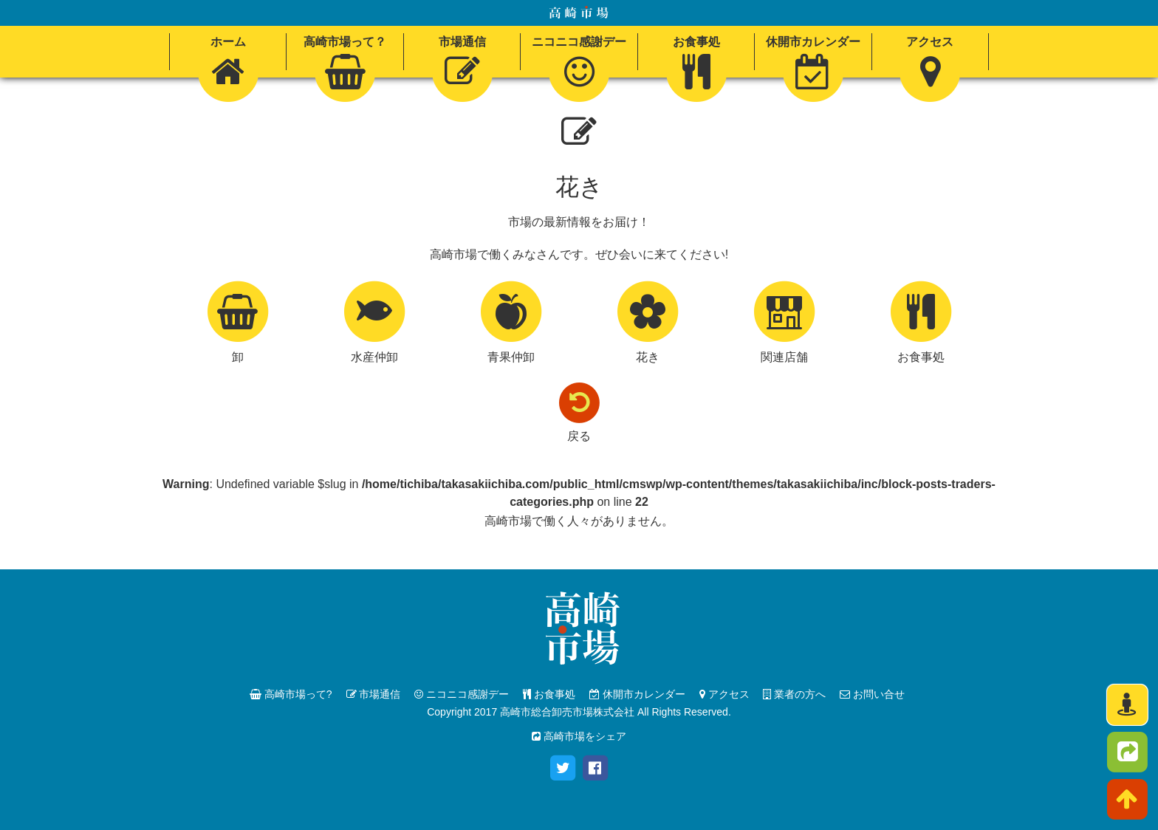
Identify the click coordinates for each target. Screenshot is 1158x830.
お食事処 (549, 694)
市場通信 (373, 694)
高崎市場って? (291, 694)
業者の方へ (794, 694)
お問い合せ (872, 694)
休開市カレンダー (637, 694)
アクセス (724, 694)
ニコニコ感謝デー (461, 694)
